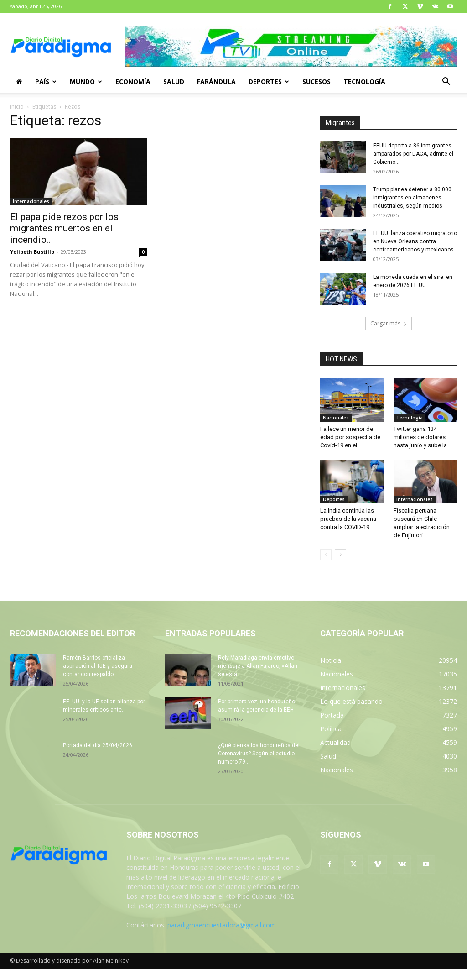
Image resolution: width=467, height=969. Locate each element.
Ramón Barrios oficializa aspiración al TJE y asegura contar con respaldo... (97, 666)
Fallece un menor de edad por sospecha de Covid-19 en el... (350, 437)
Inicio (17, 106)
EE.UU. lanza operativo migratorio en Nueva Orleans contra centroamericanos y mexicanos (415, 241)
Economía (132, 81)
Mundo (86, 81)
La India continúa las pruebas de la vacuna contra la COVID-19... (348, 518)
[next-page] (340, 554)
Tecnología (364, 81)
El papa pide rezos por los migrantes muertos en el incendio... (64, 228)
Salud (173, 81)
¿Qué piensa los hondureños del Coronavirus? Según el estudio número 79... (259, 753)
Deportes (269, 81)
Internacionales (31, 201)
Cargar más (388, 323)
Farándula (216, 81)
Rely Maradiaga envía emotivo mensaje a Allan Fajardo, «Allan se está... (257, 666)
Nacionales (336, 417)
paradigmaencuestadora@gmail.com (221, 925)
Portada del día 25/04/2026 (97, 745)
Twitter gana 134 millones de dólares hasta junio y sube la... (422, 437)
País (46, 81)
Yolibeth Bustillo (32, 251)
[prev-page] (326, 554)
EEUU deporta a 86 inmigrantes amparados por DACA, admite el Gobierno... (413, 153)
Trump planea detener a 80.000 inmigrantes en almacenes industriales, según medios (412, 197)
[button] (446, 82)
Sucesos (316, 81)
